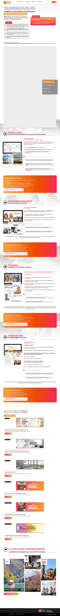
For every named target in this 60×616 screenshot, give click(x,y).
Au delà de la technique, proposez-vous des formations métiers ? (39, 373)
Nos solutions (20, 1)
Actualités (34, 1)
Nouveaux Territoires (53, 614)
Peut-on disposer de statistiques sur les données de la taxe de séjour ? (39, 164)
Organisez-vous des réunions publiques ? (34, 301)
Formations (27, 1)
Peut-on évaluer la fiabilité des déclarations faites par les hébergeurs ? (38, 169)
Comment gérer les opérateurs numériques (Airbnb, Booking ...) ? (39, 159)
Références (40, 1)
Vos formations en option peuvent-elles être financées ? (37, 377)
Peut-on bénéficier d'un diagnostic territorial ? (35, 297)
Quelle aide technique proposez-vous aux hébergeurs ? (37, 227)
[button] (39, 160)
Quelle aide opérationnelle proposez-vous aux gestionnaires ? (39, 231)
